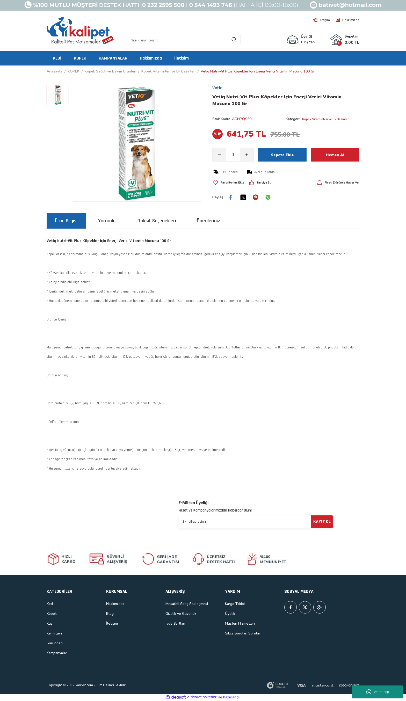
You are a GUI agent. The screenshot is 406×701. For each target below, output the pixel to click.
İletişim (112, 623)
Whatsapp (377, 692)
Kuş (50, 623)
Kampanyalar (57, 653)
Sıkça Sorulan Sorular (242, 633)
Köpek (52, 613)
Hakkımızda (115, 603)
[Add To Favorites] (230, 183)
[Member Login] (300, 40)
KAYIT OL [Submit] (322, 521)
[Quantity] (233, 154)
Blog (110, 613)
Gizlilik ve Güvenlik (180, 613)
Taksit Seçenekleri (157, 220)
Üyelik (230, 613)
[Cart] (344, 40)
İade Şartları (175, 623)
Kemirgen (54, 633)
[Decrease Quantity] (219, 154)
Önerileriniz (208, 220)
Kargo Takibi (235, 603)
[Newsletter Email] (256, 521)
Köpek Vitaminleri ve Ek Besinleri (329, 118)
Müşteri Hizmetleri (240, 623)
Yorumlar (107, 220)
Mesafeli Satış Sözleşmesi (186, 603)
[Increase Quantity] (246, 154)
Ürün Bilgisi (66, 220)
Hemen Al (335, 155)
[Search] (183, 40)
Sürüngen (55, 643)
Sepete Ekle (282, 155)
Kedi (50, 603)
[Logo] (80, 31)
